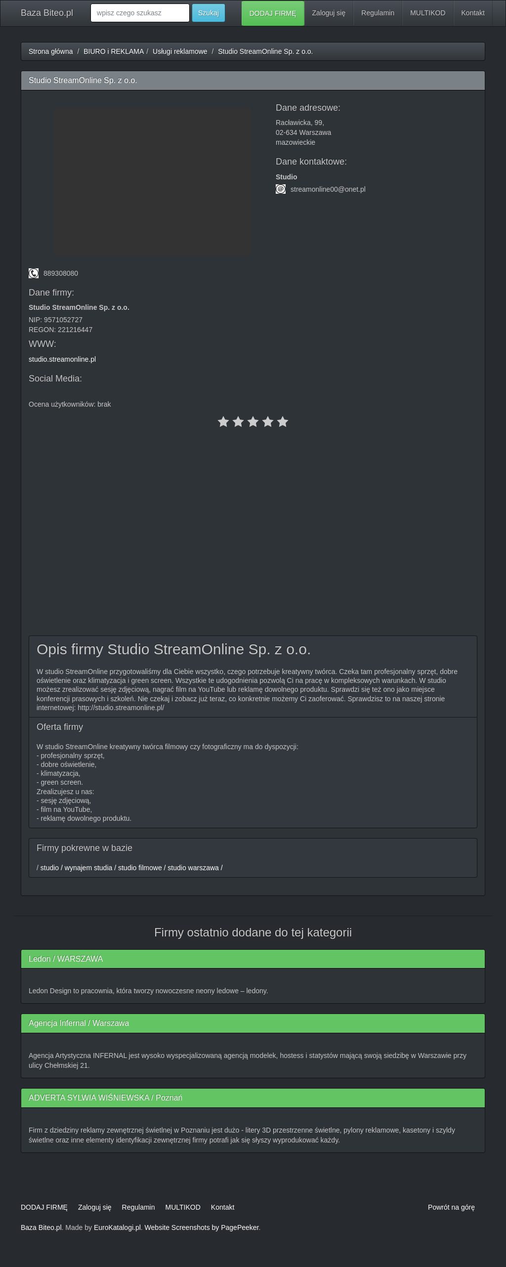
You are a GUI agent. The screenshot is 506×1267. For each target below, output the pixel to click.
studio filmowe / (141, 868)
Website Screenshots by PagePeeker (202, 1227)
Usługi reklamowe (180, 51)
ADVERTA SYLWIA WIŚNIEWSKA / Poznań (105, 1098)
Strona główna (51, 51)
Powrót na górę (451, 1207)
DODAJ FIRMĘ (273, 13)
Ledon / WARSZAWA (66, 959)
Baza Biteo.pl (47, 13)
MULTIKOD (427, 13)
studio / (51, 868)
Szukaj (208, 13)
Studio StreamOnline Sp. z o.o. (265, 51)
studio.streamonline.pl (62, 359)
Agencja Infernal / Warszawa (79, 1023)
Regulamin (377, 13)
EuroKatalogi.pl (117, 1227)
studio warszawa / (194, 868)
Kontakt (473, 13)
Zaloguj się (329, 13)
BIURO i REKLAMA (114, 51)
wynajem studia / (89, 868)
